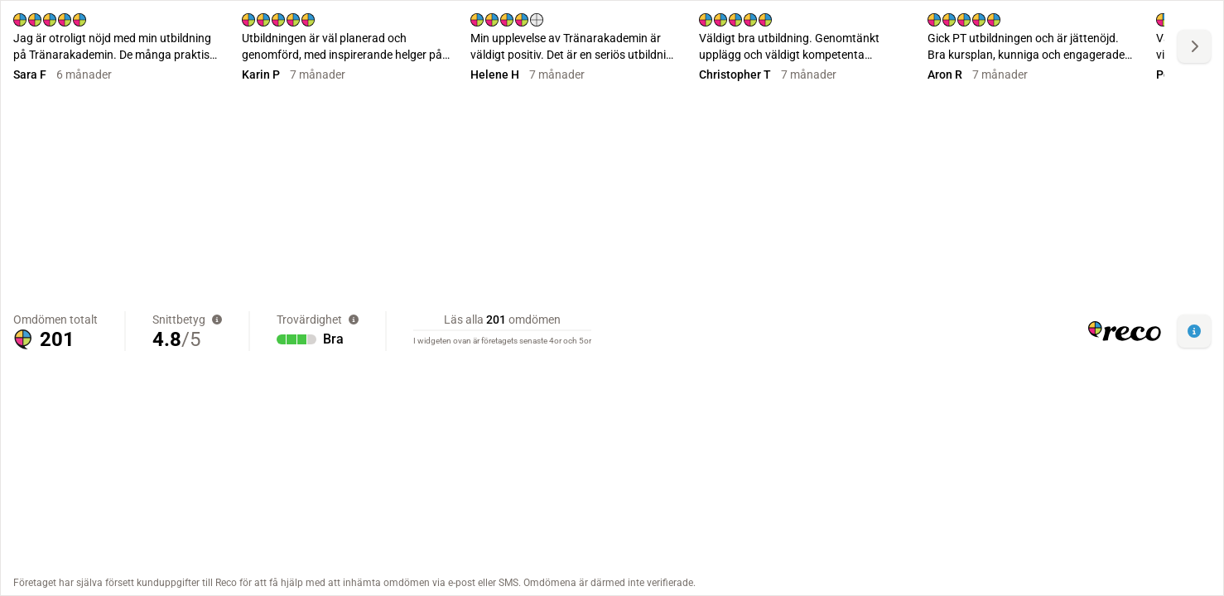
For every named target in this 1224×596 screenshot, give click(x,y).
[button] (1194, 331)
